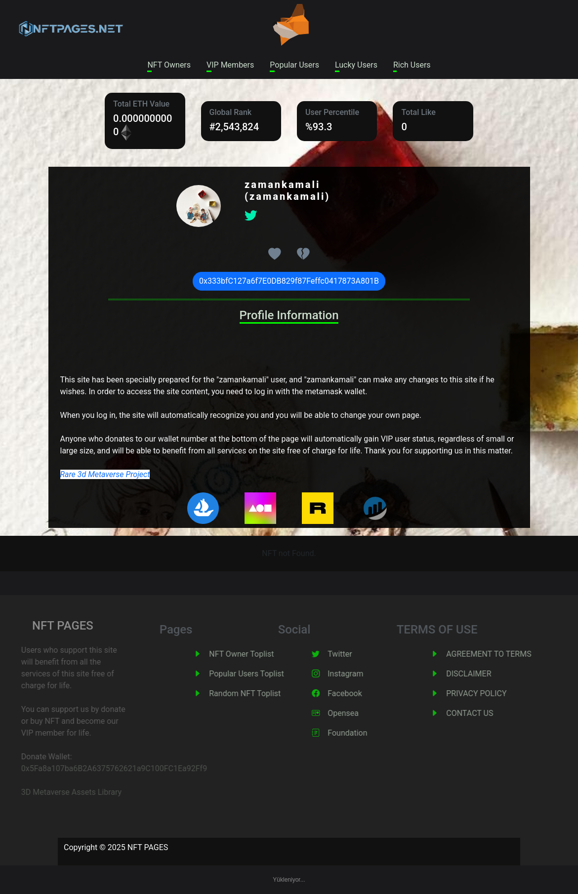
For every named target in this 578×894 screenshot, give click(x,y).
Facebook (362, 693)
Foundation (365, 733)
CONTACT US (487, 713)
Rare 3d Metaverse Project (105, 474)
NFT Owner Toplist (259, 654)
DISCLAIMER (486, 673)
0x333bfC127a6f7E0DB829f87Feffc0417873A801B (289, 281)
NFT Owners (169, 65)
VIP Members (230, 65)
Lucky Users (356, 65)
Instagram (363, 673)
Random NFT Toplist (262, 693)
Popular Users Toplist (264, 673)
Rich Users (412, 65)
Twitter (357, 654)
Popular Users (294, 65)
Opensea (360, 713)
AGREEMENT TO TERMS (506, 654)
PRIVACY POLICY (494, 693)
